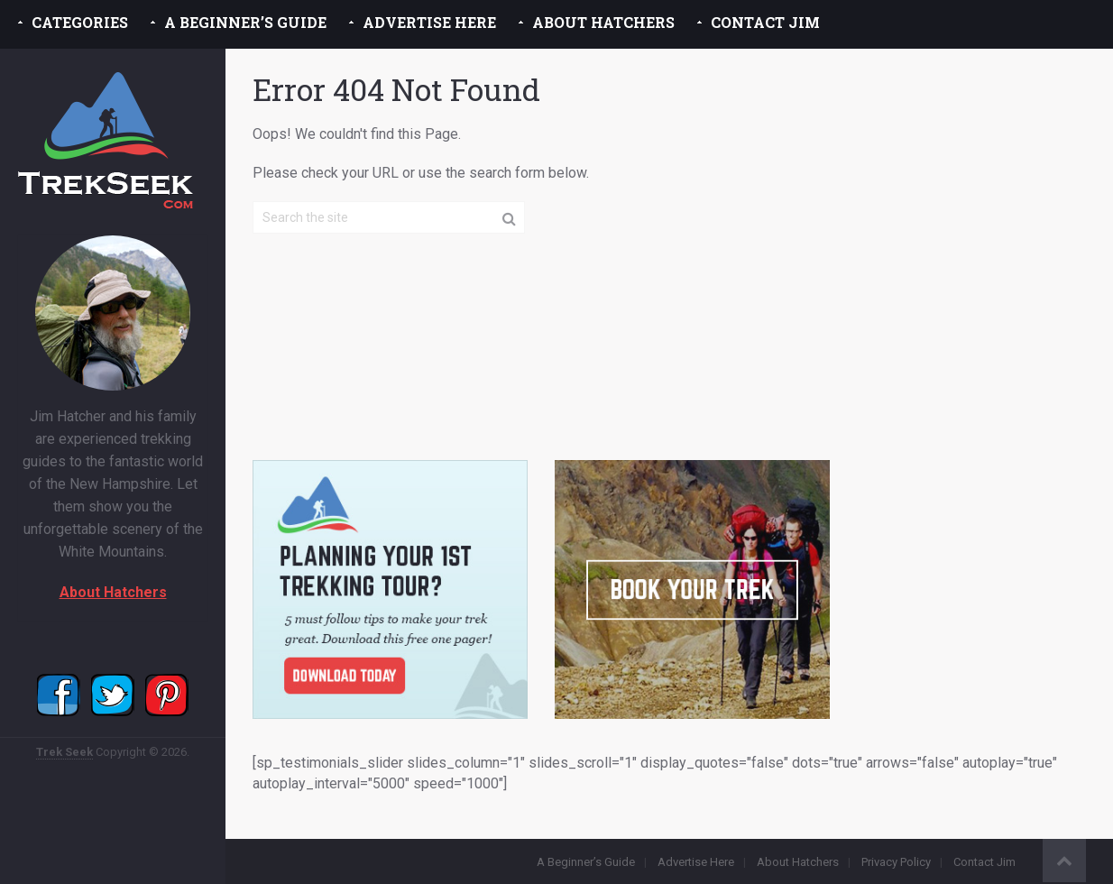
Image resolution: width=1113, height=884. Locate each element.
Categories (80, 22)
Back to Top (1064, 860)
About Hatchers (603, 22)
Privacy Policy (896, 862)
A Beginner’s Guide (245, 22)
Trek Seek (64, 752)
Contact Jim (765, 22)
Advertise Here (429, 22)
